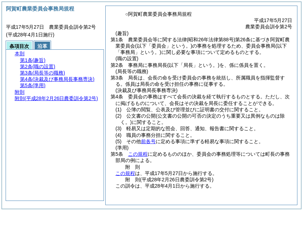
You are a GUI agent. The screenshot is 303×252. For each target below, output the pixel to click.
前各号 (148, 141)
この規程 (138, 154)
